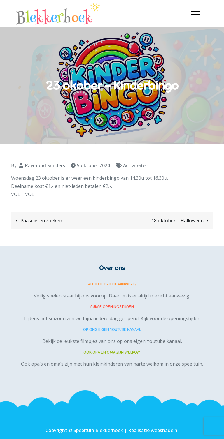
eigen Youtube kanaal (157, 341)
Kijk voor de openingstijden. (171, 318)
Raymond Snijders (45, 165)
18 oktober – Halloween (177, 220)
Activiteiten (135, 165)
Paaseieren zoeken (41, 220)
